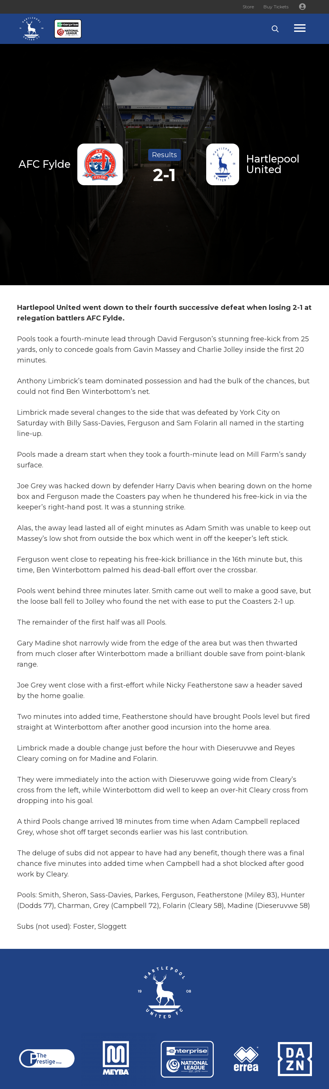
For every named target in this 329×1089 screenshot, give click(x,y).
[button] (275, 28)
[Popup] (307, 29)
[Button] (302, 7)
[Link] (31, 29)
